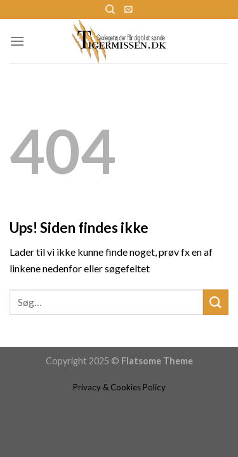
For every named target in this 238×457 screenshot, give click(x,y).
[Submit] (215, 301)
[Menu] (17, 40)
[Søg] (110, 9)
